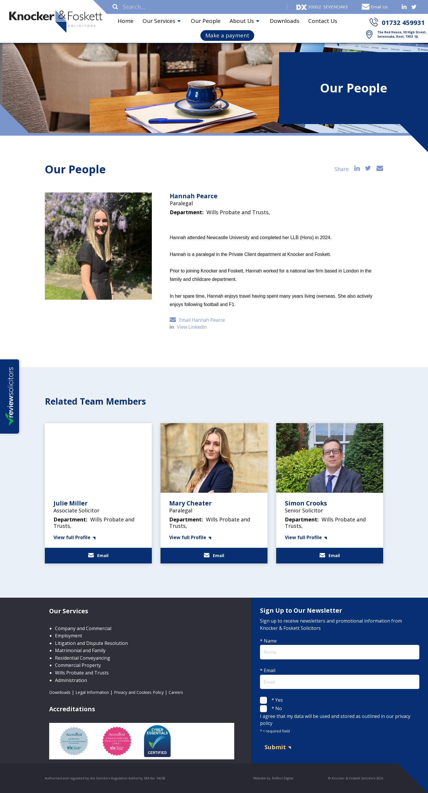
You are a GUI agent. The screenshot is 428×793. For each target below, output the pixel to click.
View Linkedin (189, 327)
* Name (339, 648)
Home (126, 21)
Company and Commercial (83, 628)
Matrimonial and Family (80, 650)
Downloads (284, 21)
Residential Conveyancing (82, 658)
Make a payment (227, 35)
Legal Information (92, 692)
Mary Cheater (190, 503)
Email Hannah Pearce (197, 320)
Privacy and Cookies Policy (139, 692)
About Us (242, 21)
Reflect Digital (282, 778)
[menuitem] (125, 21)
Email (98, 555)
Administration (71, 680)
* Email (339, 678)
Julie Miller (71, 503)
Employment (68, 635)
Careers (176, 692)
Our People (206, 21)
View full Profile (72, 537)
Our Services (159, 21)
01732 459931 (403, 22)
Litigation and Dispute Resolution (91, 643)
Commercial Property (78, 665)
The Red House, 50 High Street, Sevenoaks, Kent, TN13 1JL (402, 34)
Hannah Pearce (193, 196)
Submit (275, 747)
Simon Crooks (306, 503)
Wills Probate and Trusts (82, 673)
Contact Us (322, 21)
